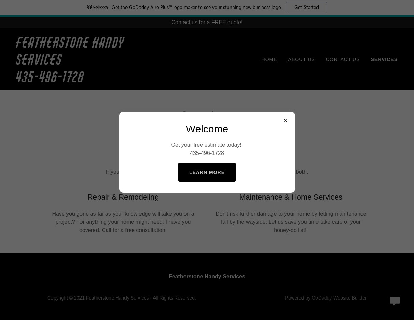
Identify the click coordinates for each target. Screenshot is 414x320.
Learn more (207, 172)
